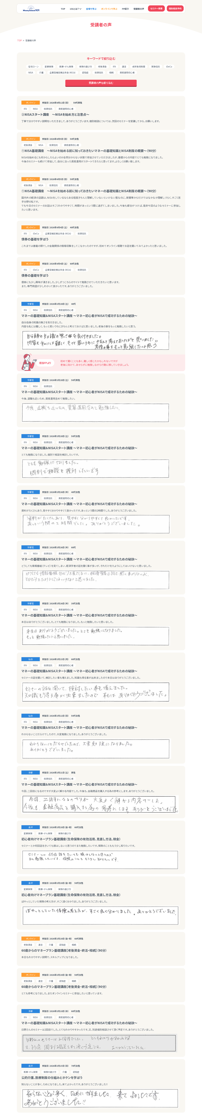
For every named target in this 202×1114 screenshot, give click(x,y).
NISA (30, 72)
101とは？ (74, 8)
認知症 (85, 72)
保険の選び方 (85, 66)
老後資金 (102, 66)
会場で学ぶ (91, 8)
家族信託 (155, 66)
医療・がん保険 (66, 66)
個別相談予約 (175, 8)
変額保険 (49, 66)
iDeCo (169, 66)
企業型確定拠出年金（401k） (63, 72)
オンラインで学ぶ (109, 8)
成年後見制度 (138, 66)
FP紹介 (125, 8)
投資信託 (99, 72)
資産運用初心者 (127, 72)
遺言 (124, 66)
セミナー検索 (156, 8)
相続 (111, 72)
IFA (114, 66)
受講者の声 (138, 8)
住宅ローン (33, 66)
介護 (41, 72)
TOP (63, 8)
